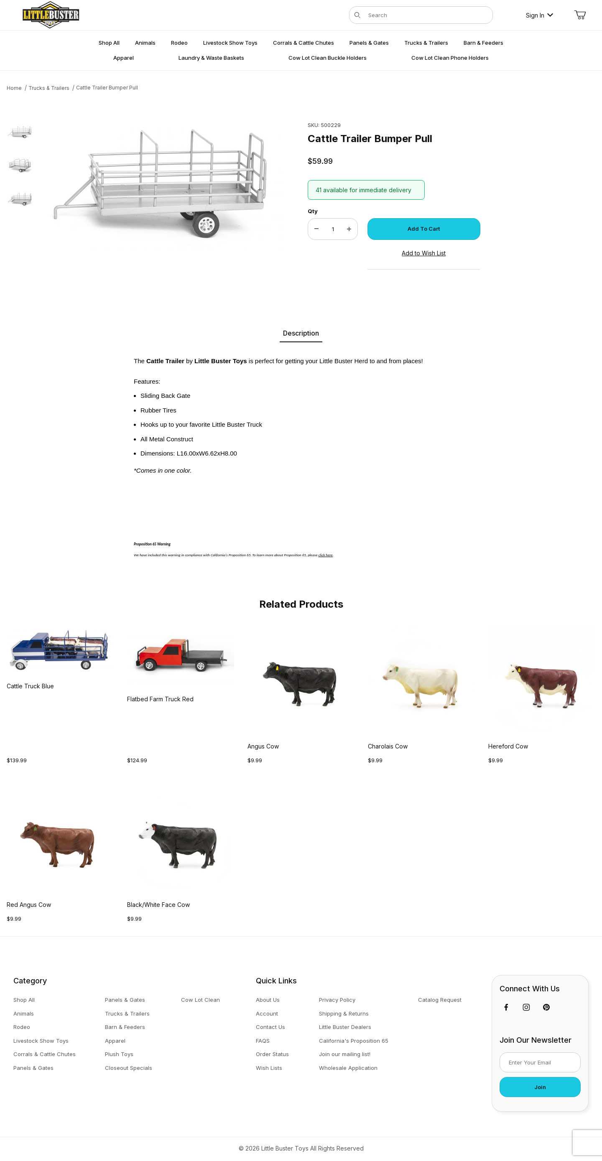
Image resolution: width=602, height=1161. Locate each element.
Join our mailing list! (344, 1054)
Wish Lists (269, 1067)
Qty (313, 211)
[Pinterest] (546, 1007)
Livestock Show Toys (41, 1040)
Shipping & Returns (344, 1013)
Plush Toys (119, 1054)
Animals (23, 1013)
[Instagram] (526, 1007)
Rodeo (21, 1027)
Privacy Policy (337, 999)
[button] (20, 132)
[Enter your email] (540, 1062)
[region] (20, 202)
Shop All (24, 999)
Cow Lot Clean (200, 999)
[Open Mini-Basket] (580, 15)
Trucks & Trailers (127, 1013)
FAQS (263, 1040)
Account (267, 1013)
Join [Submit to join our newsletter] (540, 1087)
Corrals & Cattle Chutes (44, 1054)
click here (326, 554)
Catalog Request (440, 999)
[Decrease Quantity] (316, 229)
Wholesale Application (348, 1067)
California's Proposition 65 (353, 1040)
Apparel (115, 1040)
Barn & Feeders (125, 1027)
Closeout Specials (128, 1067)
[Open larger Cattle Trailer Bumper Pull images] (163, 185)
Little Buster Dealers (345, 1027)
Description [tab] (301, 333)
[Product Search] (427, 15)
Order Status (272, 1054)
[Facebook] (506, 1007)
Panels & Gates (33, 1067)
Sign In (539, 15)
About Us (268, 999)
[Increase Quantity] (349, 229)
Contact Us (270, 1027)
